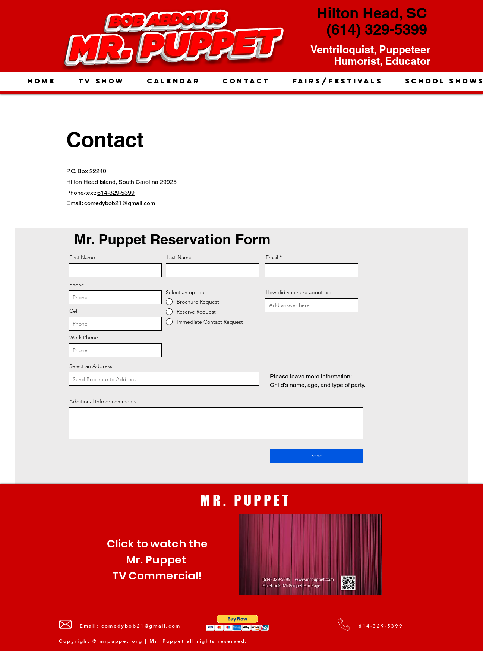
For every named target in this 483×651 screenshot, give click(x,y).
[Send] (316, 456)
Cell (73, 311)
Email (272, 257)
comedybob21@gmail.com (119, 203)
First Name (82, 257)
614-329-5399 (116, 192)
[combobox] (164, 379)
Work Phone (83, 337)
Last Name (179, 257)
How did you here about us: (298, 292)
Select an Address (90, 366)
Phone (76, 284)
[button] (237, 622)
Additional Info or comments (102, 401)
